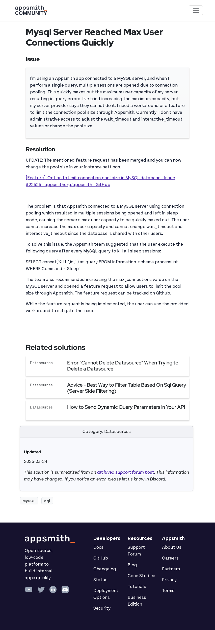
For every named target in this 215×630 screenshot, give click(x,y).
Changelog (104, 569)
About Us (171, 547)
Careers (170, 558)
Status (100, 580)
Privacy (169, 580)
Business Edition (137, 601)
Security (102, 608)
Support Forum (136, 551)
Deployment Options (105, 594)
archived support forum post (125, 472)
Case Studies (141, 576)
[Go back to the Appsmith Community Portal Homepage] (31, 10)
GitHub (100, 558)
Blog (132, 565)
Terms (168, 590)
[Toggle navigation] (196, 10)
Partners (171, 569)
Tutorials (137, 586)
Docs (98, 547)
